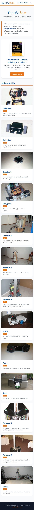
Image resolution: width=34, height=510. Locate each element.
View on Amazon (17, 74)
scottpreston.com (10, 29)
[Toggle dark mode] (31, 2)
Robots (20, 3)
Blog (26, 3)
